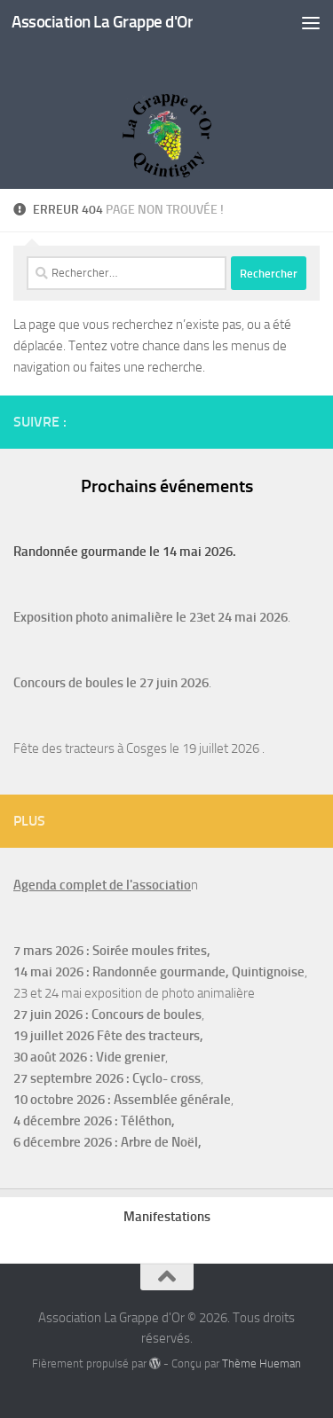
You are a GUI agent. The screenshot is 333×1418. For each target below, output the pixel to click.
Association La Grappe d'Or (102, 22)
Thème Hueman (261, 1363)
